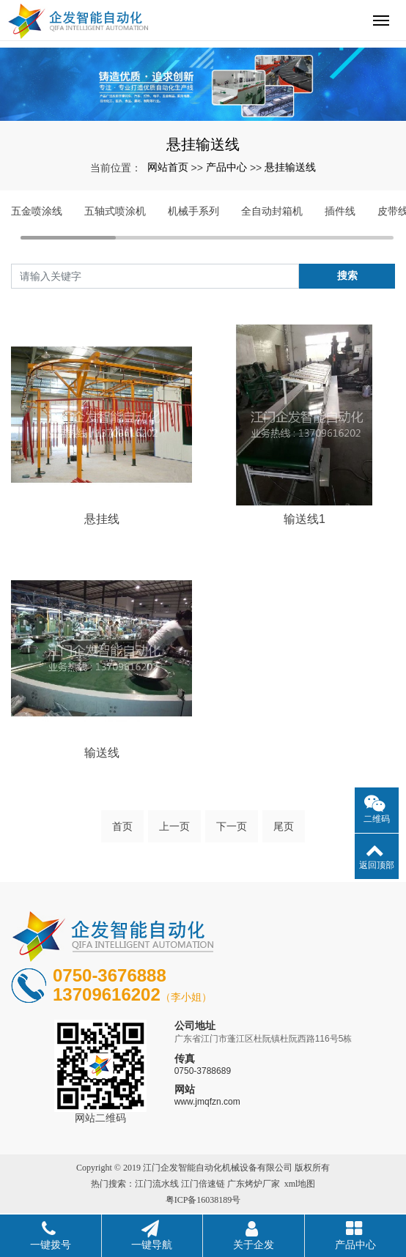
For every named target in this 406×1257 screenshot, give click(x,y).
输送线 (101, 752)
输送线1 (304, 519)
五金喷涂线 (36, 211)
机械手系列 (193, 211)
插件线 (340, 211)
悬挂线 (101, 519)
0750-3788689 (202, 1071)
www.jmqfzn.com (207, 1102)
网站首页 (167, 167)
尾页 (283, 826)
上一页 (174, 826)
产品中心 (226, 167)
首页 (122, 826)
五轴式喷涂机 (115, 211)
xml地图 (300, 1184)
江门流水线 (157, 1184)
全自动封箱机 (272, 211)
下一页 (231, 826)
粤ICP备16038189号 (203, 1200)
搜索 (347, 275)
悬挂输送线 (290, 167)
